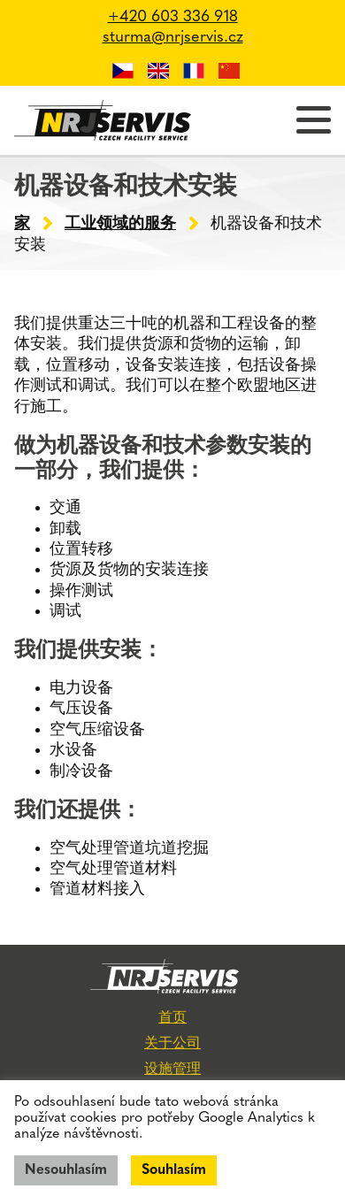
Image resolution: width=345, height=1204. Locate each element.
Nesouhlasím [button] (66, 1170)
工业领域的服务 (120, 224)
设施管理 (172, 1069)
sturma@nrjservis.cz (173, 37)
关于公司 (172, 1044)
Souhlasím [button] (174, 1170)
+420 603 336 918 (173, 17)
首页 (172, 1018)
